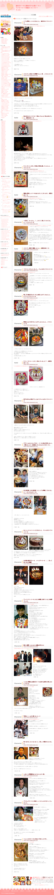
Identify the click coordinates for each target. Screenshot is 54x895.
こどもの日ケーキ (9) (5, 53)
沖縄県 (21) (3, 125)
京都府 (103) (3, 131)
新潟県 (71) (3, 148)
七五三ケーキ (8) (4, 71)
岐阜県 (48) (3, 127)
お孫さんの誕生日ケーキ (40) (6, 50)
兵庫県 (32, 805)
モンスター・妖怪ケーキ (5, 239)
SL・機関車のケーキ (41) (5, 93)
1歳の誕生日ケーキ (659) (5, 46)
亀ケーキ (2, 264)
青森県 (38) (3, 150)
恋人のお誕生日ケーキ (40, 170)
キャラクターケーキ (27, 26)
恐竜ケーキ (3, 258)
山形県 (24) (3, 141)
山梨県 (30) (3, 143)
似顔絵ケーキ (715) (4, 91)
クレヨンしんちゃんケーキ (6, 232)
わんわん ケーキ (4, 223)
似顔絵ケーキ (39, 448)
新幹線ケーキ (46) (4, 95)
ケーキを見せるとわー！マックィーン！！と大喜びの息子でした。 (6, 193)
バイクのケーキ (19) (4, 94)
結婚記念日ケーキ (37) (5, 69)
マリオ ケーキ (3, 245)
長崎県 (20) (3, 157)
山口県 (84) (3, 142)
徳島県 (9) (3, 163)
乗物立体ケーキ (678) (5, 101)
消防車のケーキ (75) (4, 108)
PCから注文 (9, 17)
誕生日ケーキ (42, 26)
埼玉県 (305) (3, 139)
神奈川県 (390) (3, 149)
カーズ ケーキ (3, 250)
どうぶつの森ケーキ (4, 244)
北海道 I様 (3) (4, 42)
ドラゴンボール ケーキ (5, 238)
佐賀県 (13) (3, 138)
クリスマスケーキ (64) (5, 58)
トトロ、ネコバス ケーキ (5, 230)
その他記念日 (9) (4, 43)
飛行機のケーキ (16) (4, 100)
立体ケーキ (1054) (4, 115)
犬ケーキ (2, 262)
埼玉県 (29, 719)
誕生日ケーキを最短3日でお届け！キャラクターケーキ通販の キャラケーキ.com (28, 8)
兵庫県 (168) (3, 171)
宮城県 (38, 404)
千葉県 (30, 198)
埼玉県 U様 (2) (4, 38)
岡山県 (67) (3, 124)
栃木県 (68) (3, 164)
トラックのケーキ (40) (5, 102)
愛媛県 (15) (3, 122)
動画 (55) (3, 117)
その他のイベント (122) (5, 54)
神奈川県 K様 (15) (4, 39)
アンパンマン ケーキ (4, 218)
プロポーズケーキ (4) (5, 63)
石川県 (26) (3, 153)
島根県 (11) (3, 161)
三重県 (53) (3, 140)
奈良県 (34, 170)
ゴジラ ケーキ (3, 237)
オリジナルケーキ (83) (5, 82)
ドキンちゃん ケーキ (4, 222)
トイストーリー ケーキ (5, 234)
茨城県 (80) (3, 123)
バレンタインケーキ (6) (5, 61)
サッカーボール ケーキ (5, 254)
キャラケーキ (33, 26)
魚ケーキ (2, 263)
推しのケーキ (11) (4, 109)
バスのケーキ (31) (4, 103)
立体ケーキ (39, 198)
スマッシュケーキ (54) (5, 59)
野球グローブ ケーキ (4, 255)
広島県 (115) (3, 134)
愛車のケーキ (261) (4, 106)
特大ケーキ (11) (4, 114)
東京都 (49, 225)
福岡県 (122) (3, 169)
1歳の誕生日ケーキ (37, 877)
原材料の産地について (5, 20)
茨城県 (32, 648)
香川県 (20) (3, 135)
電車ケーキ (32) (4, 99)
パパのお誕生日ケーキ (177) (6, 62)
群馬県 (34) (3, 133)
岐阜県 (32, 604)
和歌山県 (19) (3, 173)
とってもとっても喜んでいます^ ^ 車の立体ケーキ (6, 203)
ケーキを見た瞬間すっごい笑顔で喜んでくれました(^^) (6, 187)
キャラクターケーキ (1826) (6, 84)
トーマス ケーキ (4, 249)
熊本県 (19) (3, 132)
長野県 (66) (3, 158)
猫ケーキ (2, 261)
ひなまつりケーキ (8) (5, 55)
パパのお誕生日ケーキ (18, 198)
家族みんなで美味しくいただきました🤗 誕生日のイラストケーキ (6, 197)
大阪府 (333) (3, 155)
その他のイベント (17, 535)
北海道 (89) (3, 172)
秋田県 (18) (3, 147)
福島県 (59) (3, 170)
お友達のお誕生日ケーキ (18, 448)
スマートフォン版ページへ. (46, 16)
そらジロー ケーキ (4, 224)
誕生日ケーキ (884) (4, 75)
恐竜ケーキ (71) (4, 90)
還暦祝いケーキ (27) (4, 67)
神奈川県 (29, 299)
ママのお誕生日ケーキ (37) (6, 66)
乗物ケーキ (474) (4, 92)
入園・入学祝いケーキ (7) (5, 76)
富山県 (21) (3, 166)
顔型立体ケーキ (25, 198)
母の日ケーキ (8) (4, 78)
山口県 (35, 535)
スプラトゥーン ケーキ (5, 242)
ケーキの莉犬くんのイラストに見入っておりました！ (6, 207)
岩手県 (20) (3, 126)
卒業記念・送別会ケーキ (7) (6, 74)
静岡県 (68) (3, 151)
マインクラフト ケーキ (5, 246)
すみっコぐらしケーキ (5, 231)
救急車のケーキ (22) (4, 107)
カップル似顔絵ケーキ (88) (6, 83)
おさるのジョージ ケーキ (5, 226)
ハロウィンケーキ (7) (5, 60)
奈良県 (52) (3, 165)
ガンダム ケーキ (4, 233)
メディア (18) (3, 116)
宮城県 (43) (3, 130)
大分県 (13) (3, 156)
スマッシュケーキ (30, 225)
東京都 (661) (3, 162)
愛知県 (38, 26)
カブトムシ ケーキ (4, 260)
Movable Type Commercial (10, 893)
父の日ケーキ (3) (4, 77)
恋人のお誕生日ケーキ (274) (6, 79)
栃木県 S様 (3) (4, 40)
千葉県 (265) (3, 154)
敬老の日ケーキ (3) (4, 68)
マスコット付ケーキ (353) (5, 85)
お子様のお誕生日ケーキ (18, 26)
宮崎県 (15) (3, 129)
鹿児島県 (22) (3, 146)
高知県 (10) (3, 137)
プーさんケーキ (4, 225)
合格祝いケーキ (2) (4, 70)
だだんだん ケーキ (4, 221)
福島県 (43, 326)
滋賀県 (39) (3, 145)
